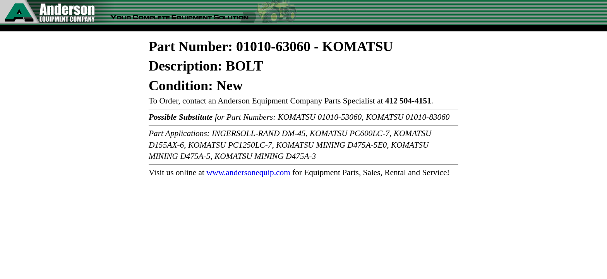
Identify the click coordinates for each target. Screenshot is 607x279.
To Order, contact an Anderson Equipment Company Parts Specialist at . (291, 100)
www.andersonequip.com (248, 172)
